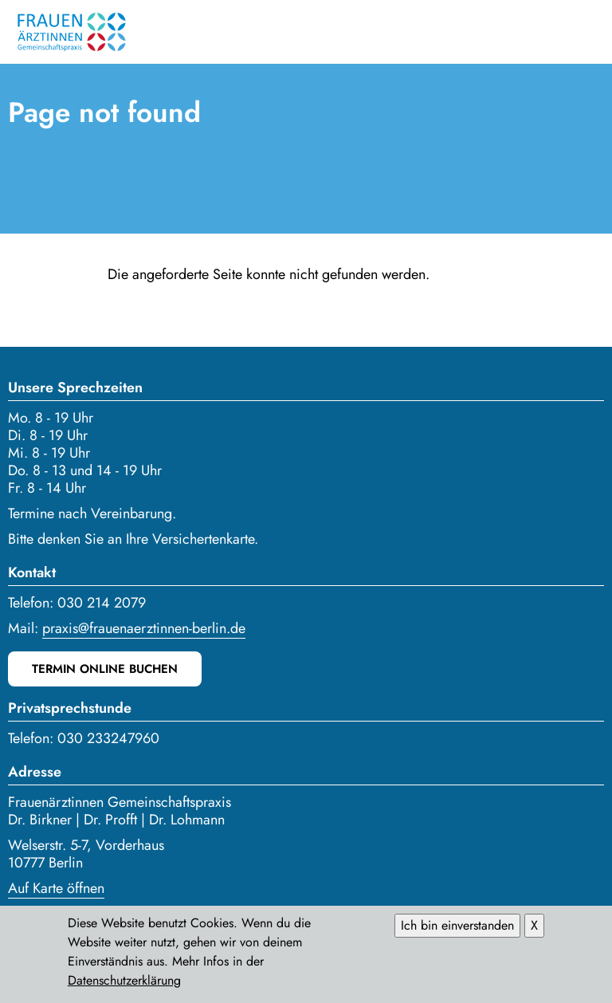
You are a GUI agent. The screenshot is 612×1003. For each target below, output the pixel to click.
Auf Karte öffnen (56, 888)
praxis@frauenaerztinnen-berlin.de (143, 628)
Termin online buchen (105, 669)
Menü (588, 32)
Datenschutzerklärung (124, 985)
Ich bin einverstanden (457, 930)
